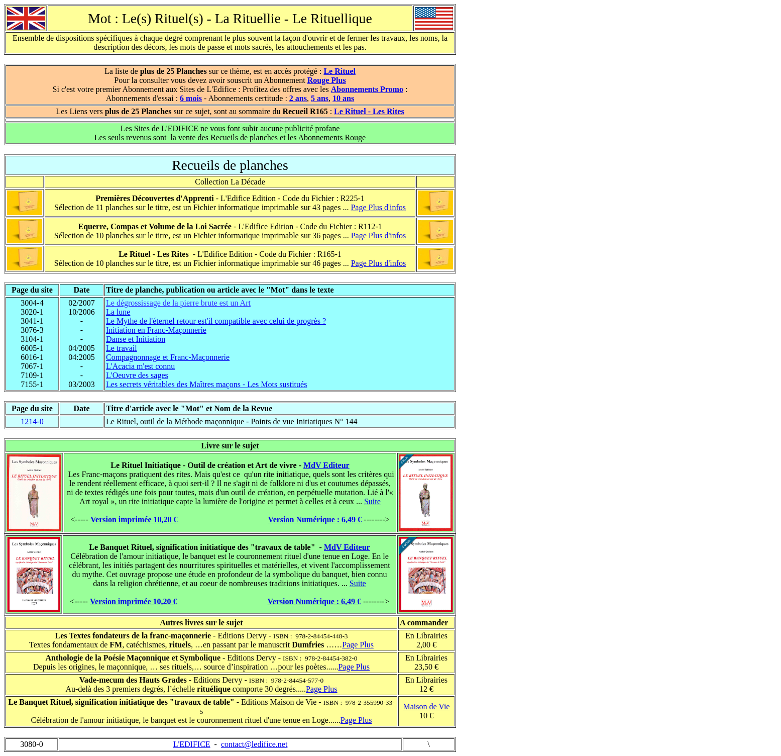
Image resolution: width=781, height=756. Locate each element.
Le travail (121, 348)
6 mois (191, 98)
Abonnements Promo (367, 89)
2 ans (298, 98)
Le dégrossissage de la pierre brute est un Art (178, 303)
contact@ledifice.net (254, 744)
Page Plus (358, 644)
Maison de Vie (426, 706)
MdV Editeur (326, 465)
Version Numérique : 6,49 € (315, 519)
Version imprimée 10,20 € (134, 519)
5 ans (319, 98)
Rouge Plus (326, 80)
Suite (372, 501)
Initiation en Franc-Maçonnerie (156, 330)
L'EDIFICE (191, 744)
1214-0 (32, 421)
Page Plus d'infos (378, 207)
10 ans (343, 98)
